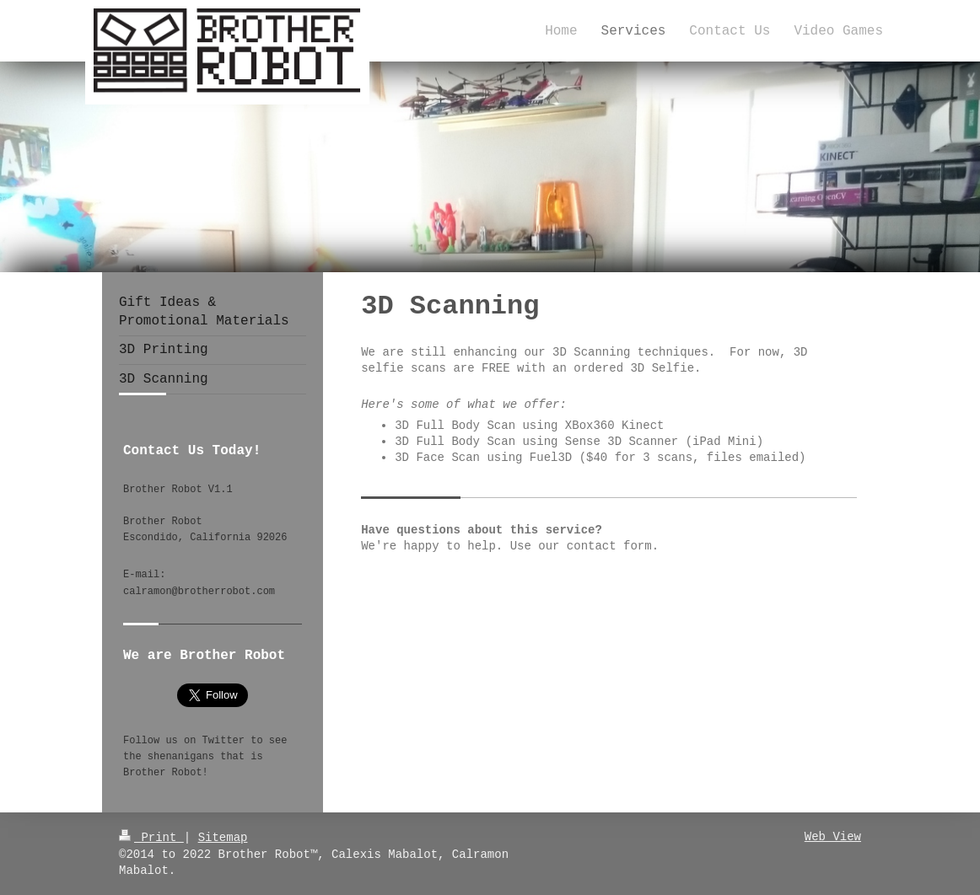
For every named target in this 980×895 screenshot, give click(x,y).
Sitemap (223, 836)
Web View (833, 836)
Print (151, 836)
